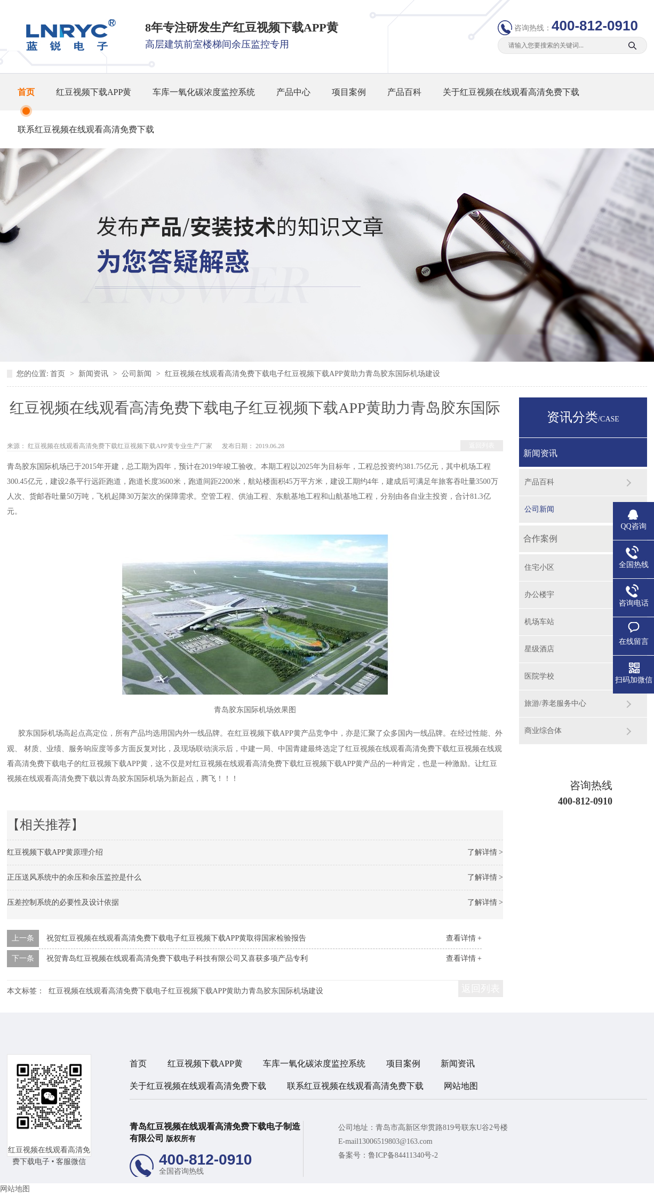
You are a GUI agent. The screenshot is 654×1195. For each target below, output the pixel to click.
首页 (26, 92)
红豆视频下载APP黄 (93, 92)
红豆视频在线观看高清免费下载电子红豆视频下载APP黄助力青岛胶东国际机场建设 (302, 374)
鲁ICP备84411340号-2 (403, 1155)
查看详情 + (464, 938)
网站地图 (461, 1085)
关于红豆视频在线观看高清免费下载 (511, 92)
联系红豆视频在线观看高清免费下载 (86, 129)
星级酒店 (539, 649)
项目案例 (349, 92)
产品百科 (404, 92)
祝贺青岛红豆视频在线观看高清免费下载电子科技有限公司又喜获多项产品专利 (177, 958)
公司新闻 (138, 374)
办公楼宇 (539, 595)
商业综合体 (543, 731)
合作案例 (540, 538)
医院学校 (539, 676)
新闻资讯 (94, 374)
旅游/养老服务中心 (555, 703)
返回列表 (482, 445)
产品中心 (293, 92)
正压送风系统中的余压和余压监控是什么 (74, 877)
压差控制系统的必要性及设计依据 (63, 902)
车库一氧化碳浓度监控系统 (204, 92)
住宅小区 (539, 567)
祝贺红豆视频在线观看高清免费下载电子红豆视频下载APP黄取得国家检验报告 (176, 938)
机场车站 (539, 622)
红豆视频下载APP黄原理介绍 (55, 852)
